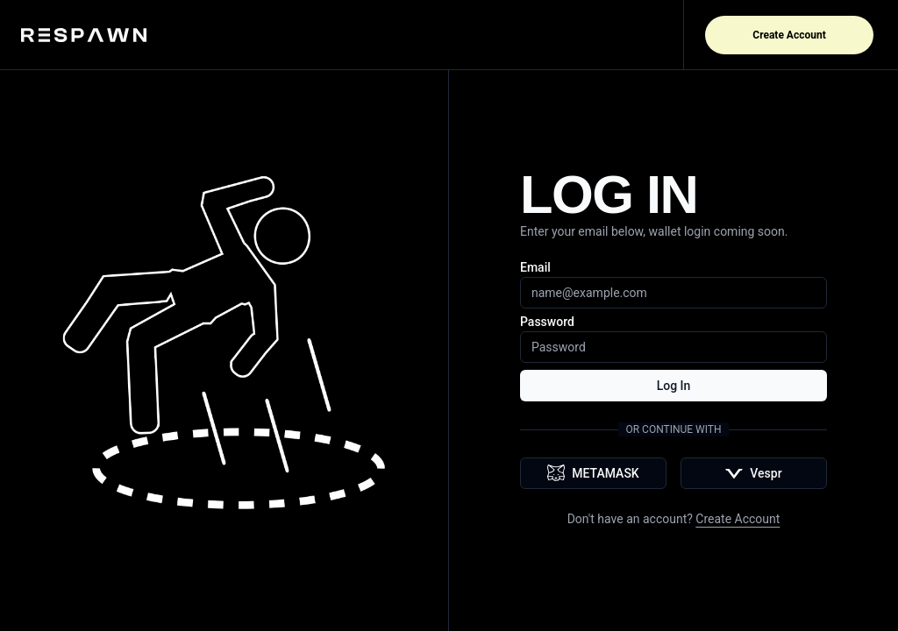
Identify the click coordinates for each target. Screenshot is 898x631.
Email (535, 267)
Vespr (753, 473)
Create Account (788, 35)
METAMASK (592, 473)
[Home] (90, 34)
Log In (674, 386)
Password (547, 322)
